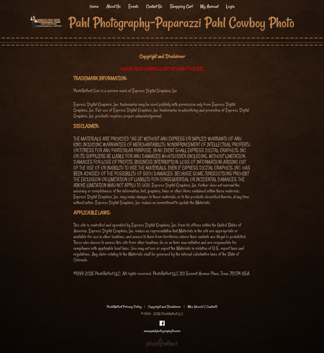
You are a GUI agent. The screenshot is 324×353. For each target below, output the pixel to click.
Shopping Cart (181, 6)
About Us (113, 6)
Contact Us (154, 6)
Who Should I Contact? (202, 306)
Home (94, 6)
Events (133, 6)
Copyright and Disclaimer (164, 306)
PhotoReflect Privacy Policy (124, 306)
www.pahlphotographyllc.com (162, 331)
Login (230, 6)
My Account (209, 6)
